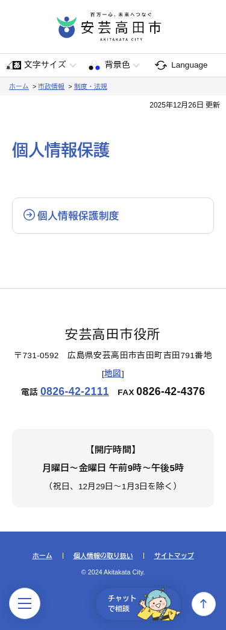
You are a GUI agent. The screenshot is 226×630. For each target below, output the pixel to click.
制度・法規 (90, 86)
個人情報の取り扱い (103, 556)
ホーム (19, 86)
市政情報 (51, 86)
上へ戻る (204, 604)
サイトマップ (174, 556)
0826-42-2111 (74, 391)
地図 (113, 373)
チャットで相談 (144, 604)
